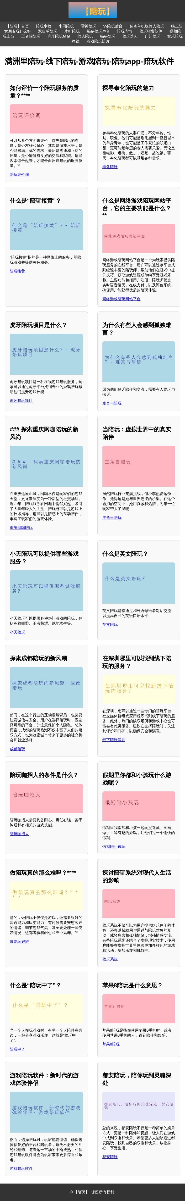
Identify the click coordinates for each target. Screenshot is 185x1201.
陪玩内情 (124, 31)
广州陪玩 (152, 36)
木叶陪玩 (72, 31)
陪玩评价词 (19, 174)
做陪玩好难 (19, 942)
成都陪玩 (17, 749)
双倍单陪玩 (47, 31)
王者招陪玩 (30, 36)
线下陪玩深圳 (113, 740)
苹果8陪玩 (111, 1044)
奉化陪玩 (110, 167)
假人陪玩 (85, 36)
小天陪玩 (17, 632)
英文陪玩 (110, 625)
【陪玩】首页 (17, 26)
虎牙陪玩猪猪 (59, 36)
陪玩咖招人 (19, 834)
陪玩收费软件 (150, 31)
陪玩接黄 (17, 271)
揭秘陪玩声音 (98, 31)
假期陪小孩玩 (113, 847)
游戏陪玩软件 (21, 1169)
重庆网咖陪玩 (21, 528)
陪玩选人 (130, 36)
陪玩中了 (17, 1049)
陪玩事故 (43, 26)
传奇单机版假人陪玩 (147, 26)
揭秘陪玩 (107, 36)
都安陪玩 (110, 1157)
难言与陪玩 (112, 403)
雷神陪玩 (88, 26)
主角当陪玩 (112, 518)
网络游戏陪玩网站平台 (121, 299)
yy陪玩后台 (112, 26)
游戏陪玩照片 (98, 41)
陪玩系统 (110, 959)
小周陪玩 (66, 26)
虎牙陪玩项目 (21, 401)
